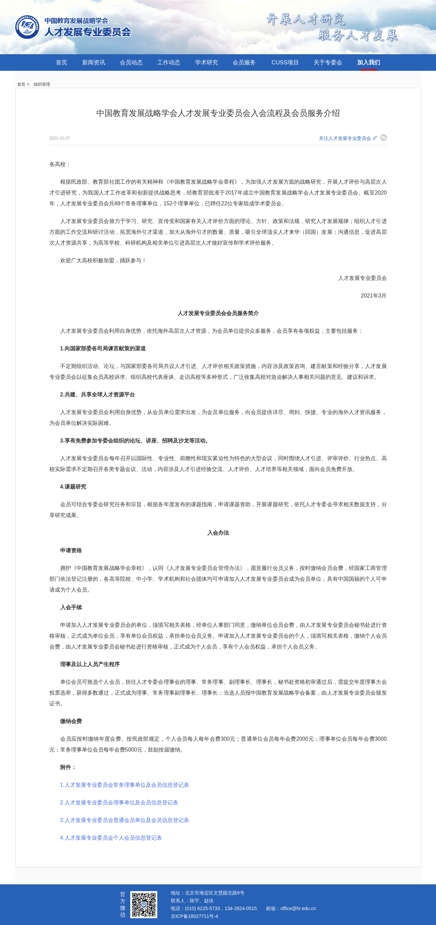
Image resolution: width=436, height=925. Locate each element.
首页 (61, 62)
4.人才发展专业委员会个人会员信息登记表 (111, 838)
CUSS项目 (285, 62)
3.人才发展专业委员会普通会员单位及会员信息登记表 (124, 820)
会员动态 (131, 62)
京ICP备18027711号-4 (194, 916)
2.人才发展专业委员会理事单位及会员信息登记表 (119, 802)
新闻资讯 (93, 62)
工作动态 (168, 62)
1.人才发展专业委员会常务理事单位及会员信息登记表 (124, 785)
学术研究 (206, 62)
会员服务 (244, 62)
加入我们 (368, 62)
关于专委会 (328, 62)
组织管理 (42, 84)
